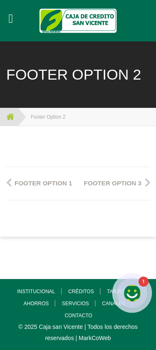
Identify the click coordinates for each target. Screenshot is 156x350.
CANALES (113, 303)
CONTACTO (78, 315)
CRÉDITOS (81, 291)
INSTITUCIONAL (36, 291)
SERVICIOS (75, 303)
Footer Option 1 (43, 183)
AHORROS (36, 303)
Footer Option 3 (112, 183)
